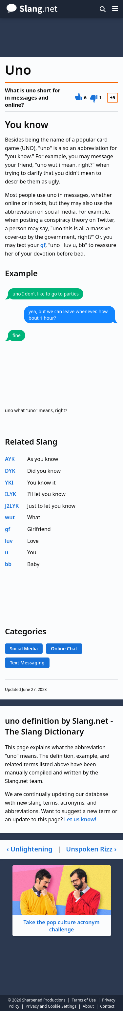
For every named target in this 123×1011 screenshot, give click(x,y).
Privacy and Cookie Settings (51, 1006)
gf (43, 245)
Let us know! (80, 819)
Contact (107, 1006)
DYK (10, 470)
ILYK (10, 494)
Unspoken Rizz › (91, 849)
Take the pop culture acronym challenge (61, 899)
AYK (10, 459)
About (88, 1006)
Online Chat (64, 648)
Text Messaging (27, 662)
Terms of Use (84, 1000)
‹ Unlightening (29, 849)
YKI (9, 482)
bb (8, 564)
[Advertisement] (61, 37)
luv (9, 540)
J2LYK (12, 505)
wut (10, 517)
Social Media (24, 648)
